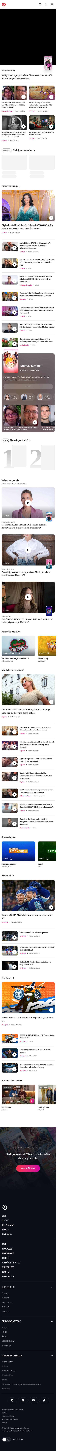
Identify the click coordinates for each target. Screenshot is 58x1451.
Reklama (5, 1366)
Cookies (4, 1413)
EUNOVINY (6, 1346)
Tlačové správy (7, 1362)
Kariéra (4, 1380)
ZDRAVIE (5, 1307)
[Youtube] (33, 1400)
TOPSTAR (5, 1298)
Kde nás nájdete (7, 1375)
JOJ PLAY (7, 1249)
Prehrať (28, 1168)
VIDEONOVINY (8, 1341)
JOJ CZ (6, 1272)
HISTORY (5, 1311)
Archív (5, 1220)
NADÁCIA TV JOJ (11, 1262)
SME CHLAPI (7, 1302)
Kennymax (14, 1431)
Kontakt (4, 1423)
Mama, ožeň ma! (31, 365)
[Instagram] (23, 1400)
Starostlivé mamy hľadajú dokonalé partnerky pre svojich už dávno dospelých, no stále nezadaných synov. (26, 378)
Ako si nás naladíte (8, 1371)
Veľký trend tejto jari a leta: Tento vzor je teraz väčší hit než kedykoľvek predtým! (27, 77)
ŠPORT (4, 1336)
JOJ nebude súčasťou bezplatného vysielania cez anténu (21, 1384)
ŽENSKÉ (5, 1293)
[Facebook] (12, 1400)
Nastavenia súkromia (8, 1416)
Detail (28, 386)
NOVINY (5, 1327)
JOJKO (5, 1258)
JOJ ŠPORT (8, 1253)
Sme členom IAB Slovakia (10, 1419)
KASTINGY (8, 1267)
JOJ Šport (7, 1234)
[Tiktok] (44, 1400)
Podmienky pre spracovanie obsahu (12, 1409)
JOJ (4, 1244)
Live (4, 1216)
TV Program (8, 1225)
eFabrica (29, 1431)
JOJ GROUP (8, 1276)
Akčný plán (6, 1389)
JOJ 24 (5, 1229)
